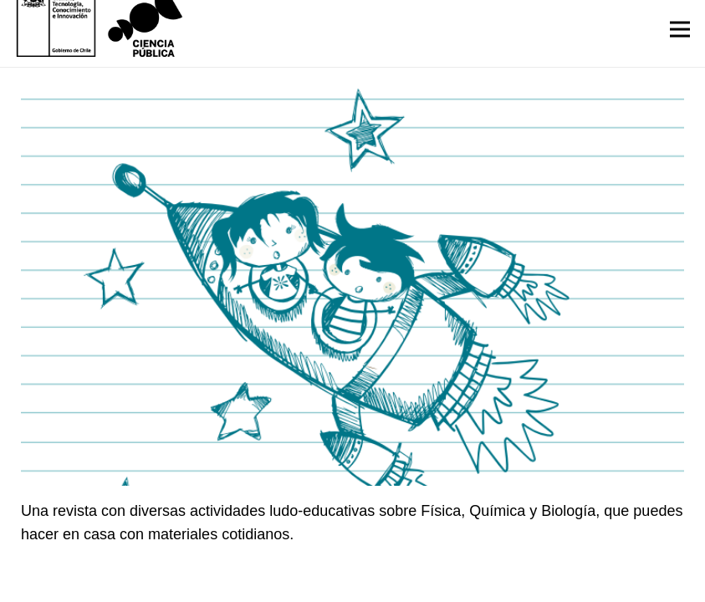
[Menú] (680, 29)
